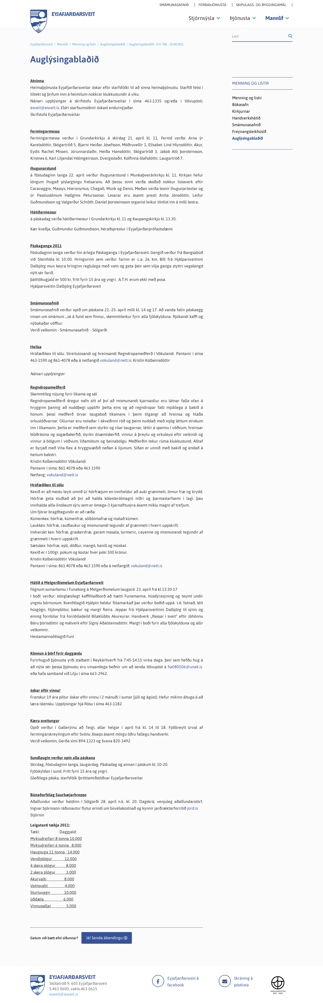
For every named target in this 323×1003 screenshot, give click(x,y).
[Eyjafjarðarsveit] (37, 994)
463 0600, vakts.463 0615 (74, 988)
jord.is (192, 808)
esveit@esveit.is (44, 107)
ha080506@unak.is (185, 666)
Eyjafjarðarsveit (41, 44)
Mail (225, 981)
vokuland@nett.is (115, 360)
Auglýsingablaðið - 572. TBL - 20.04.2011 (156, 44)
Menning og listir (84, 44)
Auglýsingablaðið (112, 44)
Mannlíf (62, 44)
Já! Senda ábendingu (104, 937)
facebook (158, 981)
